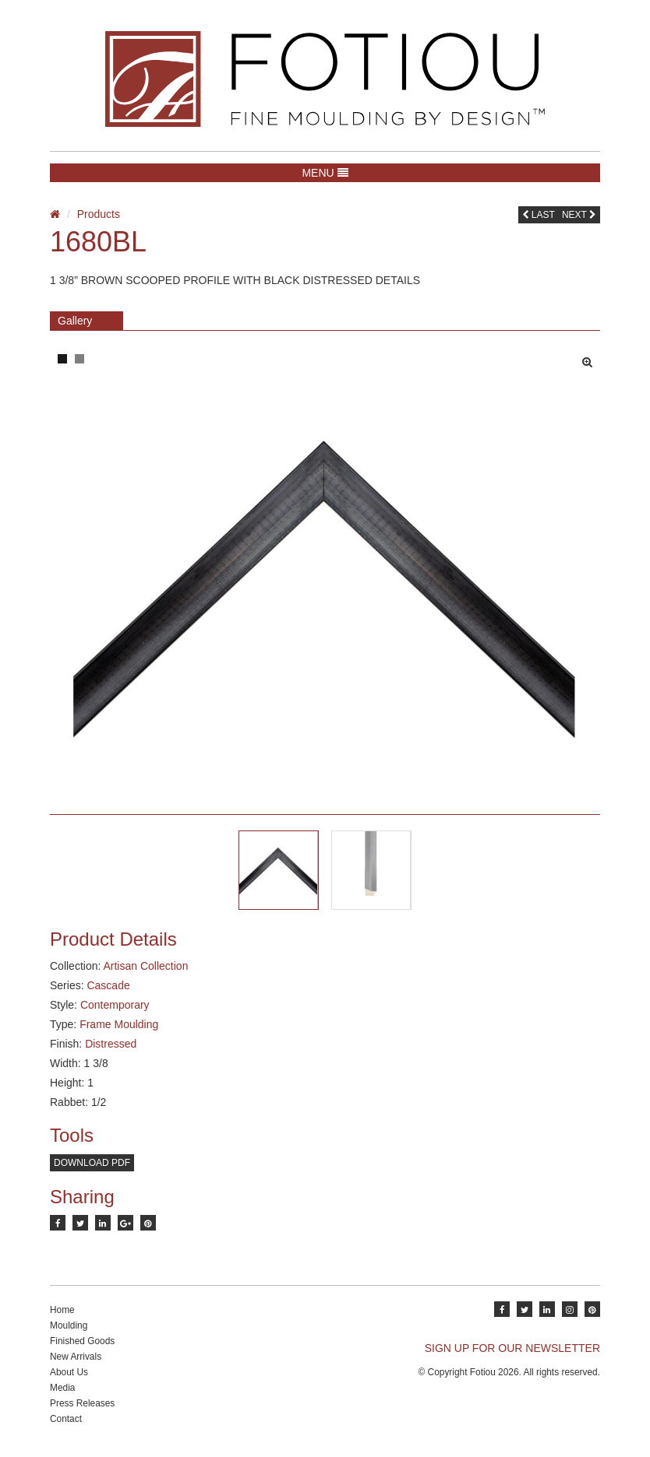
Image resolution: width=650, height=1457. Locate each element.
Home (62, 1309)
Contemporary (115, 1005)
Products (98, 214)
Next (579, 214)
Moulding (68, 1325)
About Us (69, 1372)
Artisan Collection (145, 966)
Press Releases (82, 1403)
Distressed (110, 1043)
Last (538, 214)
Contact (66, 1418)
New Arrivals (75, 1356)
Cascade (108, 985)
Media (62, 1387)
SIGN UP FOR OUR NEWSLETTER (512, 1348)
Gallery (75, 320)
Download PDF (92, 1162)
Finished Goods (82, 1341)
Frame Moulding (118, 1024)
